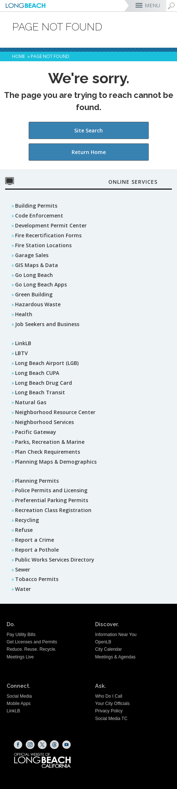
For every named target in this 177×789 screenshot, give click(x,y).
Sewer (22, 569)
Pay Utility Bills (21, 634)
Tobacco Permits (36, 579)
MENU (152, 5)
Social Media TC (111, 718)
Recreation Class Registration (53, 510)
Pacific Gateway (35, 431)
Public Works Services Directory (54, 559)
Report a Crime (34, 539)
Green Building (34, 294)
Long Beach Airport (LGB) (47, 362)
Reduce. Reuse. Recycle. (31, 649)
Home (18, 56)
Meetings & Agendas (115, 657)
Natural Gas (30, 402)
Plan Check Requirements (47, 451)
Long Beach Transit (40, 392)
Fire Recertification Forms (48, 235)
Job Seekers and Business (47, 324)
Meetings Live (20, 657)
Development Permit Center (51, 225)
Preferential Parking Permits (51, 500)
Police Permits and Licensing (51, 490)
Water (23, 588)
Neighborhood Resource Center (55, 412)
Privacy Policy (109, 710)
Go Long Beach (34, 274)
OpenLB (103, 641)
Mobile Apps (18, 703)
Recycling (27, 519)
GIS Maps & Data (36, 265)
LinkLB (23, 343)
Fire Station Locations (43, 245)
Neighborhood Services (44, 422)
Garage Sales (31, 255)
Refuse (24, 529)
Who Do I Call (108, 696)
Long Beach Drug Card (43, 382)
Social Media (19, 696)
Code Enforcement (39, 215)
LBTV (21, 353)
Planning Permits (37, 480)
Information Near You (116, 634)
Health (23, 314)
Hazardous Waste (38, 304)
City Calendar (108, 649)
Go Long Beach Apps (41, 284)
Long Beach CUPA (37, 372)
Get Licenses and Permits (32, 641)
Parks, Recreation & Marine (49, 441)
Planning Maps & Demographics (56, 461)
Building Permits (36, 205)
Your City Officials (112, 703)
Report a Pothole (37, 549)
